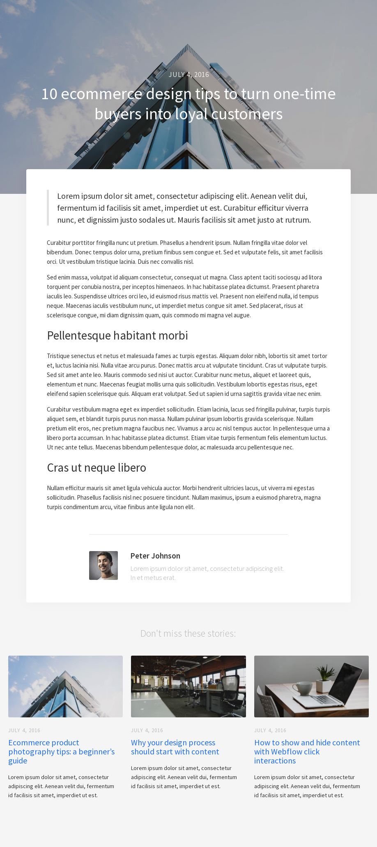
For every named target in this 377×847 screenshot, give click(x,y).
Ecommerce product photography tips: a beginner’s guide (61, 751)
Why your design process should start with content (175, 747)
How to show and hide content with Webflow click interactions (307, 751)
